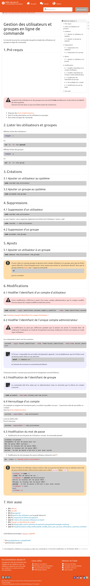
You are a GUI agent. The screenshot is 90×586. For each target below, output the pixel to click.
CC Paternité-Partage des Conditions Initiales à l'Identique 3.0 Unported (20, 584)
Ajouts (67, 56)
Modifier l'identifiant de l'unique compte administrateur (74, 74)
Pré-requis (68, 24)
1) (32, 267)
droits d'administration (26, 113)
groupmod (16, 513)
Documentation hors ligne (41, 568)
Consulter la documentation (72, 566)
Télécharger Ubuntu (39, 570)
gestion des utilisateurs (21, 515)
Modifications (69, 65)
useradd (14, 511)
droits (26, 268)
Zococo (25, 533)
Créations (68, 31)
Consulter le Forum (69, 568)
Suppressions (69, 45)
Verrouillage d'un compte (76, 82)
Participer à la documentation (42, 566)
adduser (14, 508)
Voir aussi (68, 91)
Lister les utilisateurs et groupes (71, 27)
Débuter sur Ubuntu (39, 564)
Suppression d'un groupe (75, 52)
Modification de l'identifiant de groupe (71, 78)
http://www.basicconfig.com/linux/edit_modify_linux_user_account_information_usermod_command (49, 527)
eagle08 (32, 533)
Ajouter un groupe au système (72, 40)
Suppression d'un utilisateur (71, 48)
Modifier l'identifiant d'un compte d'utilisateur (74, 69)
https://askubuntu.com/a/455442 (19, 540)
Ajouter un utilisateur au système (73, 35)
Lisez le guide (67, 570)
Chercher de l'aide (69, 564)
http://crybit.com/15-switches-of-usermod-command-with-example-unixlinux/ (41, 524)
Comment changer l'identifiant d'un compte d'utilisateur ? (27, 315)
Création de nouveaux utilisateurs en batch (28, 520)
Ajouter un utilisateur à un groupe (74, 60)
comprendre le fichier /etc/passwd (25, 517)
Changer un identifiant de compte (23, 522)
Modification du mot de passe (73, 86)
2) (56, 454)
